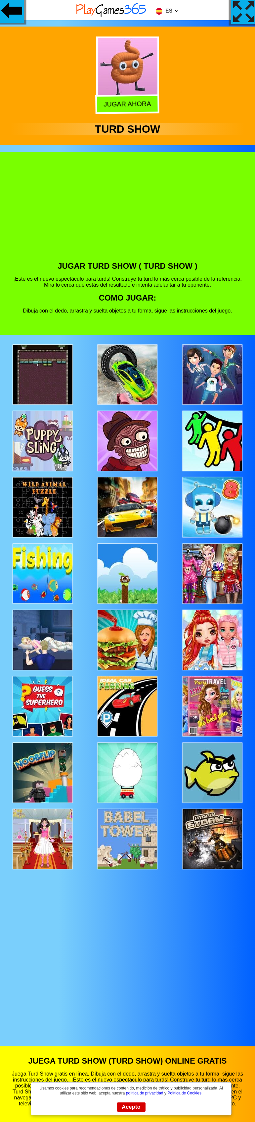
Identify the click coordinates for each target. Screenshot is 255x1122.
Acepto (131, 1107)
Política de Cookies (184, 1093)
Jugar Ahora (128, 103)
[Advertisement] (128, 211)
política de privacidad (144, 1093)
